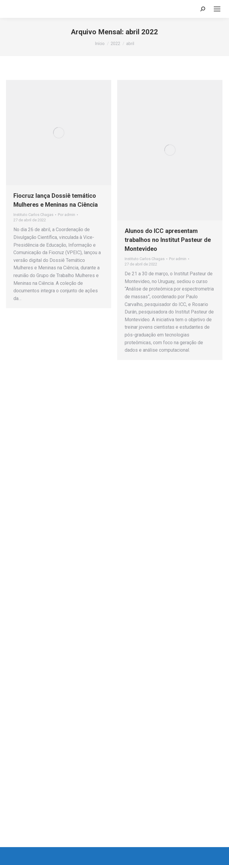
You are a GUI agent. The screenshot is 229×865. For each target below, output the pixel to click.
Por (66, 214)
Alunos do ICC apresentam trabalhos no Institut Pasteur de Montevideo (168, 239)
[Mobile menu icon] (217, 9)
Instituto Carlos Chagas (33, 214)
